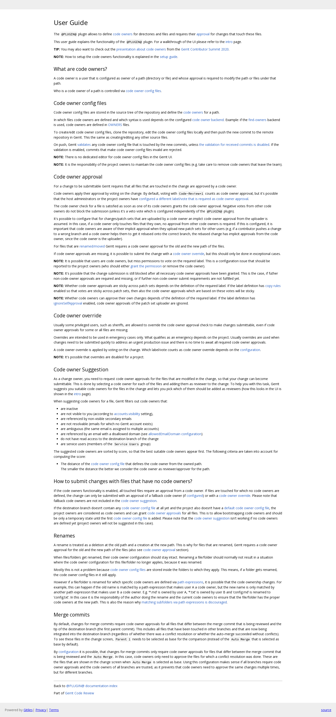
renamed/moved (92, 246)
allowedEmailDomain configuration (174, 434)
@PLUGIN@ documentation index (91, 686)
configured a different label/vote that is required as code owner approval (193, 199)
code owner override (188, 253)
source (326, 710)
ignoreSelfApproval (68, 303)
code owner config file (108, 464)
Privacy (40, 710)
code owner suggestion (139, 500)
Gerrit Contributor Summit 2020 (205, 49)
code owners (123, 34)
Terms (54, 710)
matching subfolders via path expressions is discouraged (184, 602)
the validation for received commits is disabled (234, 144)
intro (229, 41)
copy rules (273, 285)
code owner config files (143, 91)
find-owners (257, 120)
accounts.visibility (127, 414)
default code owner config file (246, 508)
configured (195, 495)
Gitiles (28, 710)
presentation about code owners (141, 49)
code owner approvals (164, 513)
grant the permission (146, 266)
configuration (250, 350)
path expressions (190, 582)
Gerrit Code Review (79, 693)
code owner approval (159, 550)
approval (203, 34)
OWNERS (115, 124)
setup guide (168, 56)
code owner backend (208, 120)
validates (84, 144)
